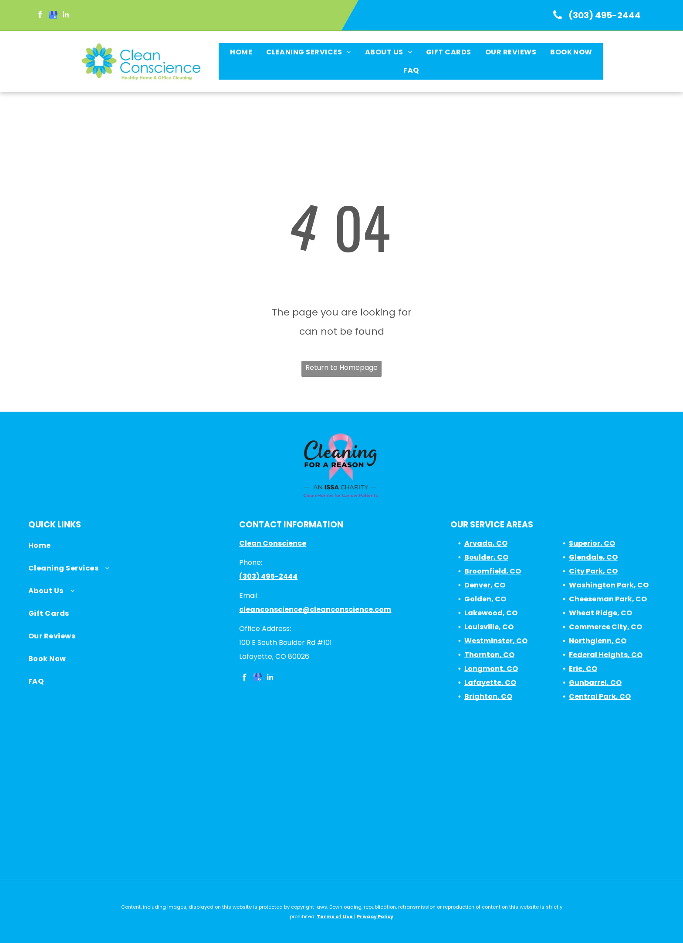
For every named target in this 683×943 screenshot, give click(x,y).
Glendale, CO (593, 557)
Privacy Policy (375, 916)
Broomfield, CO (492, 571)
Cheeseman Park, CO (608, 599)
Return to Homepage (341, 367)
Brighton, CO (488, 696)
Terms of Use (335, 916)
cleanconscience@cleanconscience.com (315, 609)
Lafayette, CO (490, 683)
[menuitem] (241, 52)
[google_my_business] (52, 15)
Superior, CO (592, 543)
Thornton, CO (489, 655)
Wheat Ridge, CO (600, 613)
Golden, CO (485, 599)
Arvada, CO (485, 543)
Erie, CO (583, 669)
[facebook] (40, 15)
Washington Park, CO (609, 585)
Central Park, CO (600, 696)
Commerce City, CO (605, 627)
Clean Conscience (272, 543)
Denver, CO (484, 585)
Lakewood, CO (490, 613)
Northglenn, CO (597, 641)
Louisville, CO (489, 627)
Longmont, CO (491, 669)
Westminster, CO (495, 641)
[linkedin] (65, 15)
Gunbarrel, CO (595, 683)
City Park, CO (593, 571)
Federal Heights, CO (605, 655)
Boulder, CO (486, 557)
